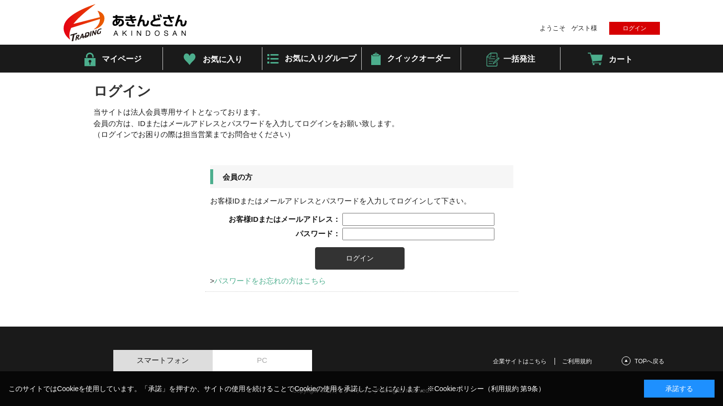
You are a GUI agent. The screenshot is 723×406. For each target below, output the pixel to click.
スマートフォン (163, 360)
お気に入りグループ (320, 58)
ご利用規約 (577, 361)
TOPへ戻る (649, 361)
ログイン (634, 28)
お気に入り (222, 59)
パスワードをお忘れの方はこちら (270, 280)
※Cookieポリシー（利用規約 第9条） (486, 389)
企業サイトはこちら (520, 361)
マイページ (122, 59)
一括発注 (519, 59)
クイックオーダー (419, 58)
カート (621, 59)
